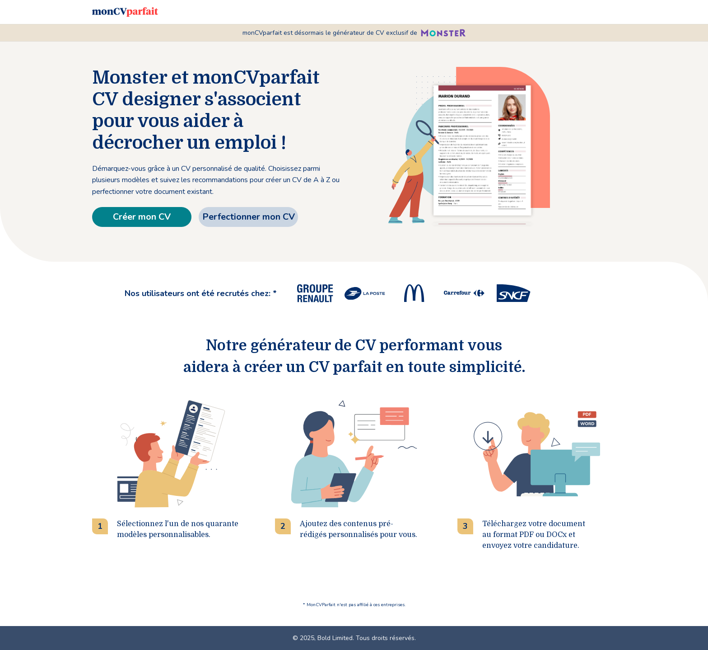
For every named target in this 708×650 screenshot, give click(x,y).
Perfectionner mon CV (248, 217)
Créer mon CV (142, 217)
